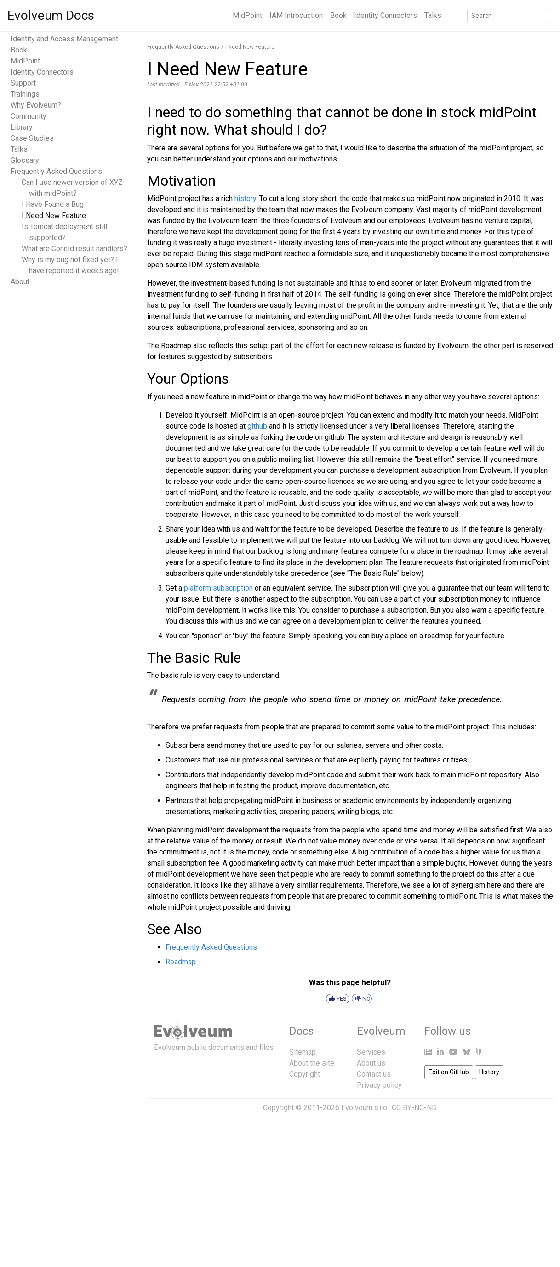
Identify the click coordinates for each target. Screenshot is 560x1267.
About (20, 281)
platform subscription (218, 588)
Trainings (25, 94)
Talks (432, 15)
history (245, 198)
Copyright (304, 1074)
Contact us (374, 1074)
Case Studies (32, 138)
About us (371, 1063)
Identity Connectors (385, 15)
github (257, 426)
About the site (311, 1063)
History (489, 1072)
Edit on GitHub (449, 1072)
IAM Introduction (296, 15)
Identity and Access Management (64, 38)
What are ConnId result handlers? (74, 248)
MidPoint (247, 15)
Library (22, 127)
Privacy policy (379, 1085)
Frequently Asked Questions (56, 171)
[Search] (508, 16)
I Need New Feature (54, 215)
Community (28, 116)
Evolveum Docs (50, 15)
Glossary (25, 160)
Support (23, 83)
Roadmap (181, 961)
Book (338, 15)
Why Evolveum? (36, 105)
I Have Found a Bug (53, 204)
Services (371, 1052)
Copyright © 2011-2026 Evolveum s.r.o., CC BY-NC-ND (350, 1107)
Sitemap (302, 1052)
